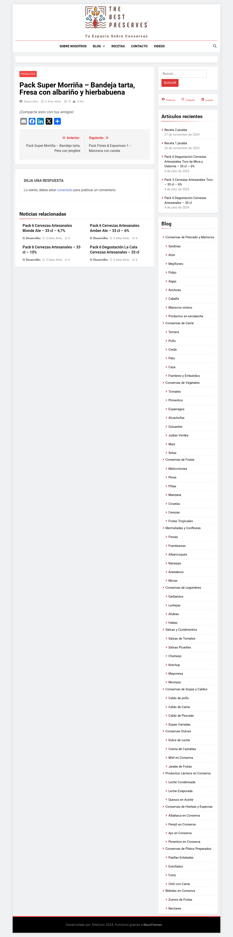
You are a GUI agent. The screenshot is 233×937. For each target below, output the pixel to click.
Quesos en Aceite (180, 800)
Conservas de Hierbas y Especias (189, 807)
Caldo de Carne (179, 707)
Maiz (171, 444)
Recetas (118, 46)
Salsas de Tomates (181, 638)
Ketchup (174, 665)
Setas (172, 453)
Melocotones (177, 469)
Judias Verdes (178, 435)
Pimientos (175, 400)
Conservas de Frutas (179, 460)
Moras (172, 581)
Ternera (173, 332)
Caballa (173, 299)
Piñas (172, 486)
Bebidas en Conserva (180, 891)
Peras (172, 477)
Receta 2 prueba (175, 130)
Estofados (175, 866)
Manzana (174, 495)
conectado (65, 190)
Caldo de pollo (178, 698)
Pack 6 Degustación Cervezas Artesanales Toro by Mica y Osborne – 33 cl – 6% (185, 161)
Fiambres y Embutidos (184, 376)
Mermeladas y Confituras (183, 528)
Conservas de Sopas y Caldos (186, 689)
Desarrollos (31, 101)
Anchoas (174, 290)
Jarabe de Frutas (180, 766)
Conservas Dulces (178, 731)
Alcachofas (176, 418)
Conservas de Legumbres (183, 588)
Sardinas (174, 246)
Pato (171, 358)
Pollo (172, 341)
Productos (28, 74)
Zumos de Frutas (180, 900)
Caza (171, 367)
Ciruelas (174, 504)
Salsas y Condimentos (181, 630)
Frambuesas (177, 546)
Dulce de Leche (179, 740)
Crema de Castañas (182, 749)
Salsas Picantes (179, 647)
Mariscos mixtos (180, 307)
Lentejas (174, 605)
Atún (171, 255)
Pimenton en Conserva (184, 842)
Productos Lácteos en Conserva (188, 773)
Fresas (173, 537)
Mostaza (174, 682)
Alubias (173, 614)
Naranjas (174, 563)
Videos (159, 46)
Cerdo (172, 349)
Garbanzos (175, 596)
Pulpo (172, 272)
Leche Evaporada (180, 791)
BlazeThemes (153, 924)
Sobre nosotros (73, 46)
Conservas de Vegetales (182, 383)
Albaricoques (177, 554)
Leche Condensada (181, 782)
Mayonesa (175, 674)
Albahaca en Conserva (184, 815)
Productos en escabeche (185, 316)
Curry (172, 875)
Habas (172, 623)
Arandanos (176, 572)
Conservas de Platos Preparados (188, 849)
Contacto (139, 46)
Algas (172, 281)
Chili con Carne (179, 884)
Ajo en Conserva (180, 833)
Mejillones (175, 264)
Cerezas (174, 512)
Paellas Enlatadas (181, 857)
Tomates (174, 392)
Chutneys (175, 656)
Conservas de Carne (179, 323)
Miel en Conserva (180, 758)
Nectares (174, 908)
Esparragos (176, 409)
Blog (97, 46)
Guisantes (175, 427)
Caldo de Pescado (181, 716)
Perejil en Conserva (182, 824)
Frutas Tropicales (180, 521)
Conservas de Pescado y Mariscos (189, 237)
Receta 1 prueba (175, 143)
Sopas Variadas (179, 724)
